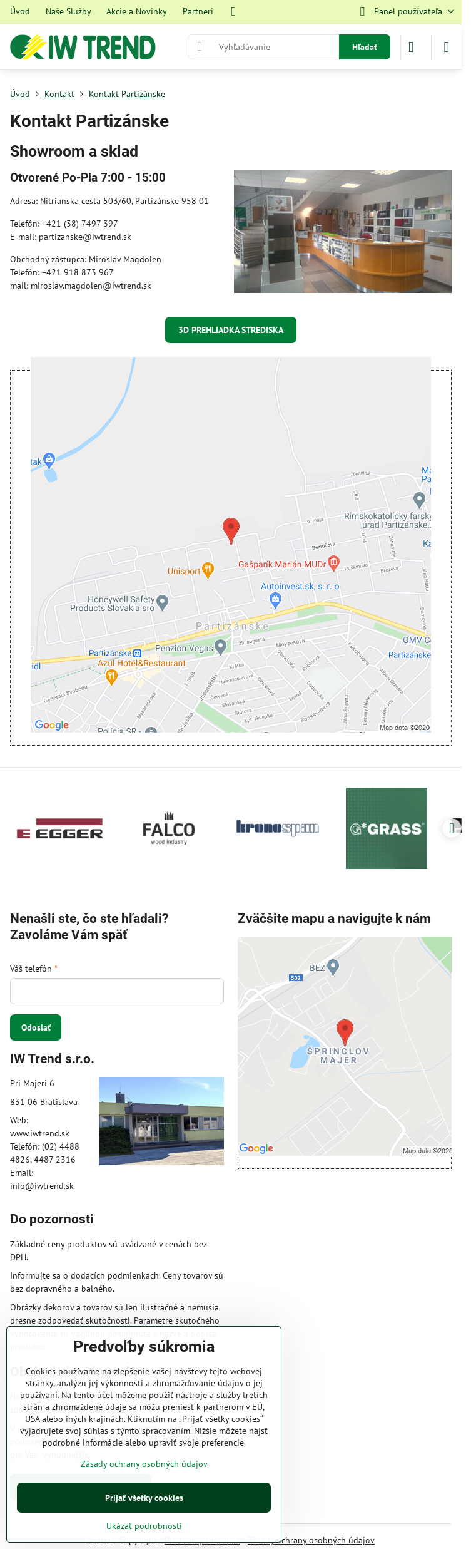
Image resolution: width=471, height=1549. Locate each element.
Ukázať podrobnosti (144, 1525)
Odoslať (36, 1027)
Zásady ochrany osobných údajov (311, 1540)
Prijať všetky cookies (144, 1497)
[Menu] (447, 46)
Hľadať (364, 47)
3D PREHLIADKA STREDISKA (230, 330)
